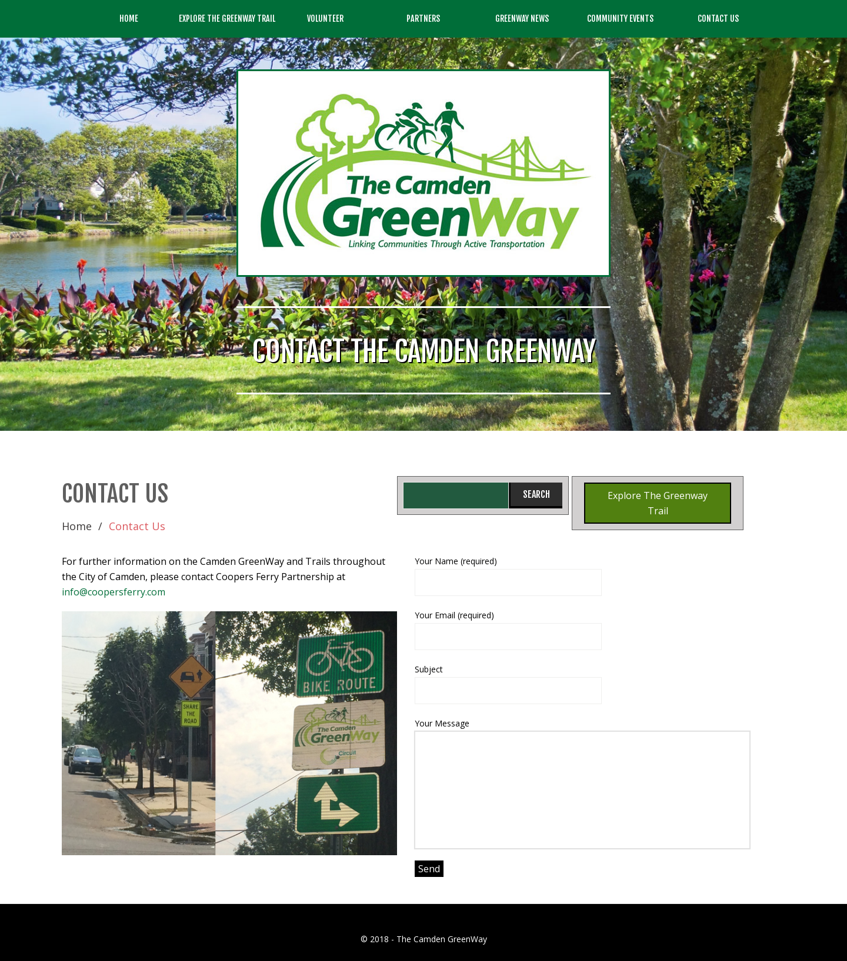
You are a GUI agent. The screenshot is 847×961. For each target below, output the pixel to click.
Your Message (582, 783)
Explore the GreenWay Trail (227, 19)
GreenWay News (522, 19)
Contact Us (718, 19)
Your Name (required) (582, 575)
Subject (582, 684)
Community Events (620, 19)
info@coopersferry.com (113, 591)
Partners (423, 19)
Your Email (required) (582, 630)
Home (128, 19)
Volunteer (325, 19)
